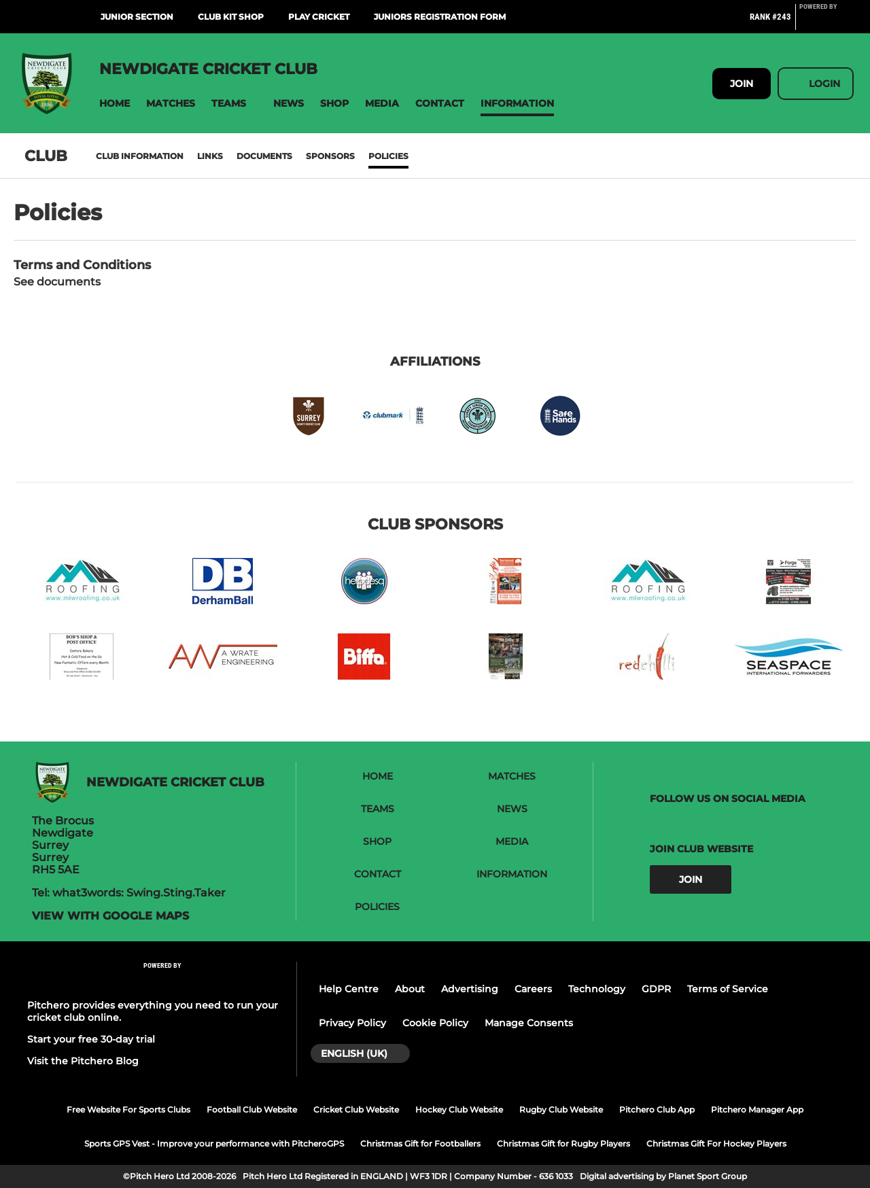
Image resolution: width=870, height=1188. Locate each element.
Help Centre (349, 989)
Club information (140, 156)
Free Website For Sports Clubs (128, 1109)
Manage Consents (529, 1023)
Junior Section (137, 17)
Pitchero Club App (657, 1109)
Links (210, 156)
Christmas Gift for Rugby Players (563, 1143)
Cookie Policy (435, 1023)
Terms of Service (727, 989)
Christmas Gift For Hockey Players (716, 1143)
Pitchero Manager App (757, 1109)
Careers (533, 989)
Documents (264, 156)
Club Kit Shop (231, 17)
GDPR (656, 989)
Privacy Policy (352, 1023)
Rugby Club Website (561, 1109)
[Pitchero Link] (826, 22)
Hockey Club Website (459, 1109)
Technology (596, 989)
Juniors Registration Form (440, 17)
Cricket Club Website (356, 1109)
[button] (114, 103)
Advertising (469, 989)
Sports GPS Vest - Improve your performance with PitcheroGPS (214, 1143)
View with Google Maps (110, 916)
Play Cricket (318, 17)
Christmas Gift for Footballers (420, 1143)
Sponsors (330, 156)
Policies (388, 156)
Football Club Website (252, 1109)
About (410, 989)
